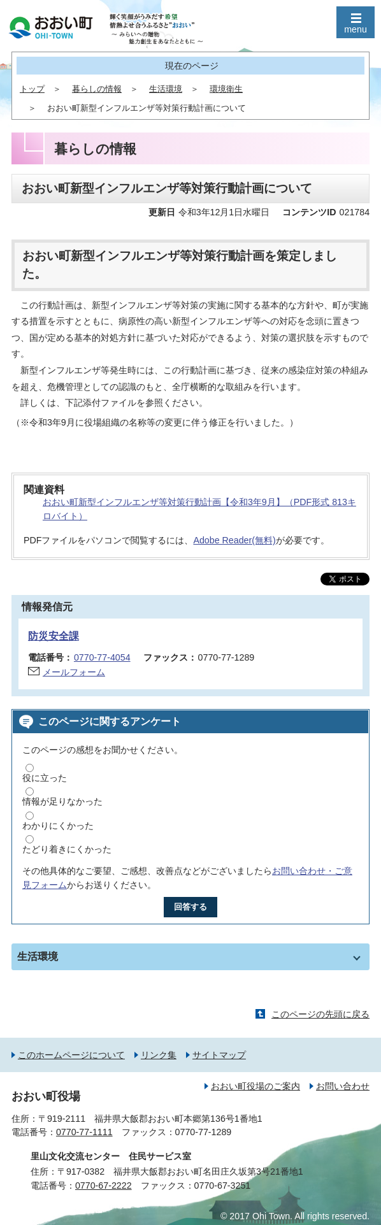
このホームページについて (71, 1055)
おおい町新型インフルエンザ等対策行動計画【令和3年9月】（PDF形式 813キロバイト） (199, 509)
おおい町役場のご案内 (255, 1086)
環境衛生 (226, 89)
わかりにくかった (58, 825)
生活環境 (165, 89)
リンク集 (158, 1055)
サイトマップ (219, 1055)
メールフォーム (74, 672)
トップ (32, 89)
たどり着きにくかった (66, 849)
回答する (190, 907)
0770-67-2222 (103, 1185)
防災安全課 (53, 636)
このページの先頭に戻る (320, 1014)
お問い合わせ (343, 1086)
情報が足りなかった (62, 801)
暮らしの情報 (97, 89)
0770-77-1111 (84, 1132)
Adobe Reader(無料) (234, 540)
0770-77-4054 (102, 657)
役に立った (44, 777)
